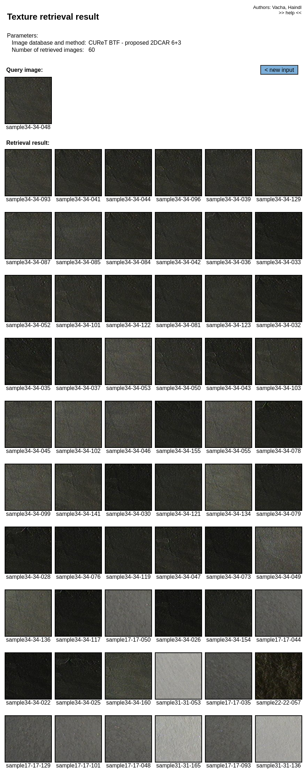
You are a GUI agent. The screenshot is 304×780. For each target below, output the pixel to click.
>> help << (290, 12)
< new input (279, 70)
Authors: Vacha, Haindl (277, 7)
